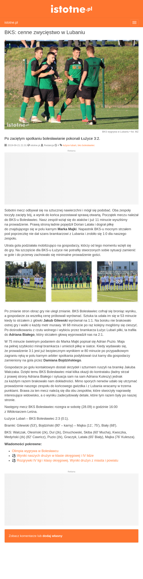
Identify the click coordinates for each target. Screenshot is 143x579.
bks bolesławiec (86, 145)
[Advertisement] (71, 180)
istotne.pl (72, 9)
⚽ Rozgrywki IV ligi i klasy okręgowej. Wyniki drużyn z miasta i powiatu (65, 460)
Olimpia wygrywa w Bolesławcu (35, 451)
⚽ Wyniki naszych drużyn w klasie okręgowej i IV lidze (53, 455)
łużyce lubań (69, 145)
